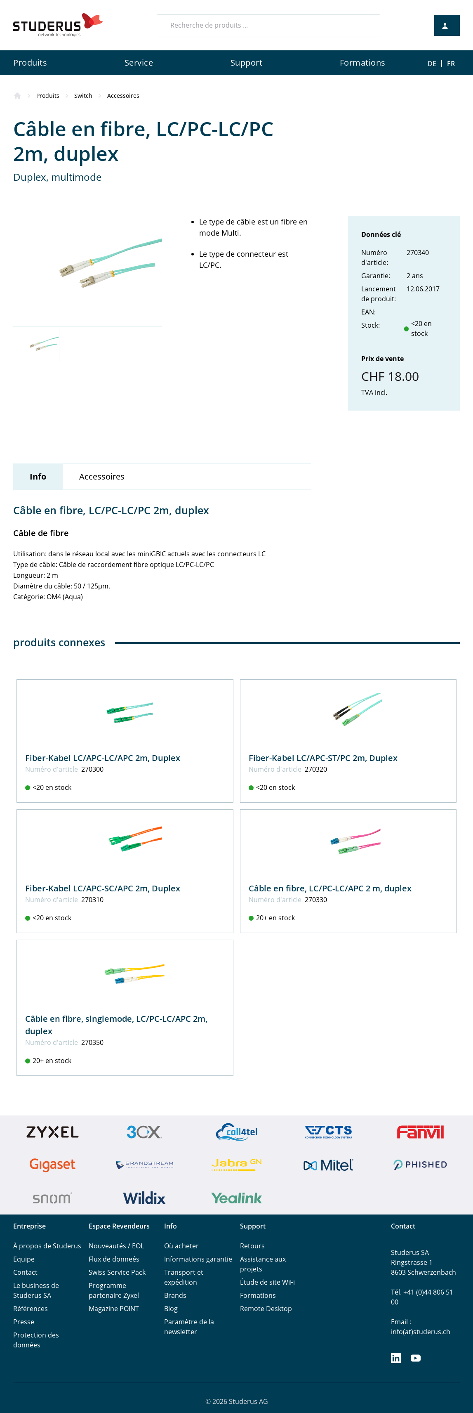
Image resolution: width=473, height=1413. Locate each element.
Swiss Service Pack (117, 1272)
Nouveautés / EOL (116, 1245)
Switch (83, 95)
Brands (175, 1295)
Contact (25, 1272)
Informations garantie (198, 1259)
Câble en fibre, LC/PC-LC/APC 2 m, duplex (330, 888)
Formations (258, 1295)
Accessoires (123, 95)
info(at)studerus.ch (420, 1331)
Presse (23, 1321)
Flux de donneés (114, 1259)
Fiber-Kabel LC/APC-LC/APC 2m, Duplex (102, 757)
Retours (252, 1245)
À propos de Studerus (47, 1245)
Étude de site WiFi (267, 1282)
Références (30, 1308)
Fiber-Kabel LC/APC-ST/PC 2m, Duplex (323, 757)
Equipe (24, 1259)
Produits (47, 95)
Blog (171, 1308)
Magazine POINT (114, 1308)
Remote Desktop (266, 1308)
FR (451, 63)
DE (432, 63)
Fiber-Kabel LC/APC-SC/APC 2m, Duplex (102, 888)
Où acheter (181, 1245)
